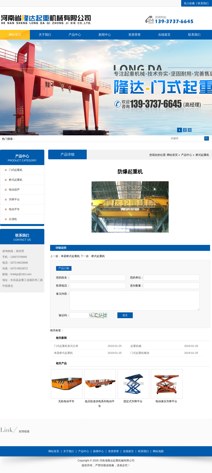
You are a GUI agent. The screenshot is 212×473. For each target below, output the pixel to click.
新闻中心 (98, 451)
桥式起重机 (15, 179)
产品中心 (22, 156)
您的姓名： (63, 277)
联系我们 (203, 3)
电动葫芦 (14, 189)
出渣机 (13, 219)
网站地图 (158, 451)
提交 (125, 315)
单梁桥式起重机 (70, 256)
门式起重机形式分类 (66, 345)
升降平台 (14, 199)
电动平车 (14, 209)
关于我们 (68, 451)
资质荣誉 (113, 451)
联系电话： (63, 285)
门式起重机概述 (139, 352)
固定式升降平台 (133, 401)
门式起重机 (15, 169)
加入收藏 (189, 3)
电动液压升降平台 (166, 401)
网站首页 (172, 154)
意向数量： (137, 285)
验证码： (63, 315)
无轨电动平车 (66, 401)
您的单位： (137, 277)
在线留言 (128, 451)
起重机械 (135, 345)
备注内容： (63, 293)
